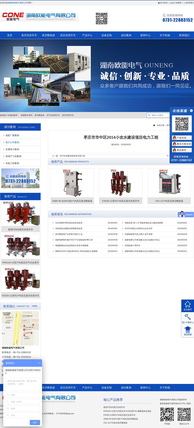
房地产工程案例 (13, 156)
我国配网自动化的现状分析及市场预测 (71, 245)
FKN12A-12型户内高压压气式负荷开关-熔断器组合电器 (127, 411)
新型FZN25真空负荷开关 (114, 407)
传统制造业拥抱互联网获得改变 (68, 228)
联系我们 (189, 3)
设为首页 (163, 3)
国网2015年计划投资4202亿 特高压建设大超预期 (76, 251)
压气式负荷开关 (53, 115)
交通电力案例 (12, 149)
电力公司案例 (12, 142)
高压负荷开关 (68, 35)
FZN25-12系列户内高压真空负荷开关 (119, 415)
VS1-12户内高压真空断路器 (115, 423)
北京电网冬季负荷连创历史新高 (68, 223)
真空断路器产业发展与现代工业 (68, 234)
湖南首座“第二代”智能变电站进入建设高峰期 (144, 223)
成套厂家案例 (12, 135)
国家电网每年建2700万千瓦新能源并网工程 (74, 240)
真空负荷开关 (29, 35)
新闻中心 (145, 35)
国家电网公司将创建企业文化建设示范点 (142, 240)
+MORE (34, 306)
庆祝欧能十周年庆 (132, 245)
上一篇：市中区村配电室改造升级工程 (68, 156)
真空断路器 (48, 35)
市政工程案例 (12, 163)
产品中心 (87, 35)
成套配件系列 (26, 115)
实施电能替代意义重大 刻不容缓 (138, 234)
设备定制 (107, 35)
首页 (9, 35)
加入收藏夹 (176, 3)
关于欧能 (165, 35)
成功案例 (126, 35)
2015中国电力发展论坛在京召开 (138, 228)
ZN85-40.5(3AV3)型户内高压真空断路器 (120, 419)
